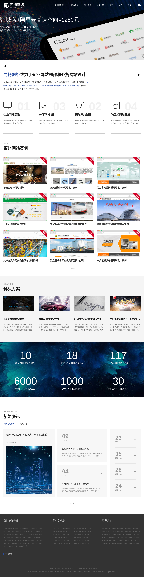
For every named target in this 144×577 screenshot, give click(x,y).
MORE (73, 269)
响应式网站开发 (120, 114)
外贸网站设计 (47, 114)
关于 (120, 5)
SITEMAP (112, 572)
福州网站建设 (60, 5)
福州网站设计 (8, 424)
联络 (129, 5)
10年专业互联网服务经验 (62, 528)
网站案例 (87, 5)
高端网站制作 (83, 114)
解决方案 (100, 5)
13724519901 (92, 569)
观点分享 (23, 424)
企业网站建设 (11, 114)
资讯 (111, 5)
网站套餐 (74, 5)
